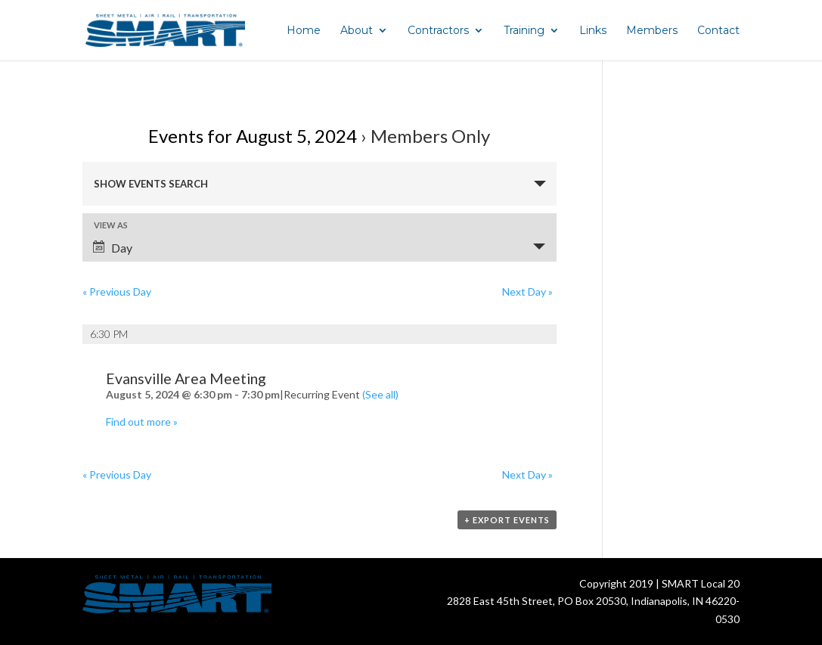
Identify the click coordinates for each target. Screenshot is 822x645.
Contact (718, 31)
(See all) (380, 394)
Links (592, 31)
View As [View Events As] (111, 225)
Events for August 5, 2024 (252, 136)
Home (304, 31)
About (356, 31)
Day (112, 247)
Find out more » (142, 421)
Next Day (527, 291)
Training (524, 31)
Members (652, 31)
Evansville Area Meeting (186, 378)
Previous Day (116, 291)
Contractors (438, 31)
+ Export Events (507, 520)
